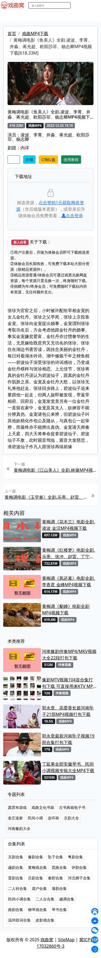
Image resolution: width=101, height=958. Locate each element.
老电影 (50, 16)
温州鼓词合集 (19, 920)
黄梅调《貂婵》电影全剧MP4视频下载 (65, 609)
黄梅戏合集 (37, 867)
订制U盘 (48, 159)
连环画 (53, 817)
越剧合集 (15, 867)
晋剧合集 (15, 877)
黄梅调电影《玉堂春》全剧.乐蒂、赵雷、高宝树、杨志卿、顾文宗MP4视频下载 (46, 497)
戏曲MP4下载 (35, 33)
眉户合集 (39, 888)
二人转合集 (17, 888)
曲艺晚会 (68, 16)
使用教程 (71, 159)
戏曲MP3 (31, 16)
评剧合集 (79, 867)
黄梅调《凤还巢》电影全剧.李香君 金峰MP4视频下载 (68, 581)
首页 (12, 33)
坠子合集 (55, 856)
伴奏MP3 (89, 16)
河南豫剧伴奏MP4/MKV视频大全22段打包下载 (69, 654)
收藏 (14, 159)
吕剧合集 (35, 877)
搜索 (76, 5)
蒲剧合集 (59, 888)
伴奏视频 (64, 664)
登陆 (94, 5)
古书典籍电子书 (72, 807)
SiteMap (66, 940)
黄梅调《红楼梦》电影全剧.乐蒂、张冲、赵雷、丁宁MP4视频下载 (68, 553)
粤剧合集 (75, 856)
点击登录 (72, 216)
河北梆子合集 (79, 877)
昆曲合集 (59, 867)
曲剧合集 (15, 909)
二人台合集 (45, 899)
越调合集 (66, 899)
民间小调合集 (19, 899)
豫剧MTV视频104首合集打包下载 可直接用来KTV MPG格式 (69, 683)
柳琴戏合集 (37, 909)
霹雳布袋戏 (17, 807)
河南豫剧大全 (19, 828)
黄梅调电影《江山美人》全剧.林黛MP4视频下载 (55, 470)
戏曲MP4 (10, 16)
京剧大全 (71, 817)
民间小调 (35, 817)
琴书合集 (59, 909)
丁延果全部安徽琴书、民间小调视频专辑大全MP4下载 (68, 767)
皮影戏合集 (45, 920)
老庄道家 (15, 817)
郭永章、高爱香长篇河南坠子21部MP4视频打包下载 (68, 711)
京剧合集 (15, 856)
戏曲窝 (46, 940)
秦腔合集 (55, 877)
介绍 (29, 159)
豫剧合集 (35, 856)
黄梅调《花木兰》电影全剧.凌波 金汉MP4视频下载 (68, 525)
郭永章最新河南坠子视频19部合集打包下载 (68, 739)
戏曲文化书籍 (43, 807)
